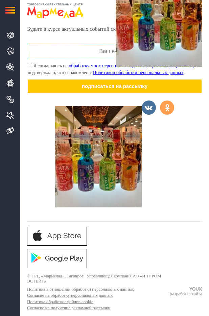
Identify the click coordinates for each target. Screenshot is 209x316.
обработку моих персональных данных (108, 65)
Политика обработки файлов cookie (60, 301)
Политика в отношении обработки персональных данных (80, 289)
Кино (10, 67)
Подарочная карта (10, 130)
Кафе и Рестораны (10, 51)
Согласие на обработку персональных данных (70, 295)
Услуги (10, 115)
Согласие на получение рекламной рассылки (68, 307)
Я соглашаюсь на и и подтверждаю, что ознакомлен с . (113, 69)
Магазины (10, 35)
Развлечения (10, 83)
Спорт (10, 99)
